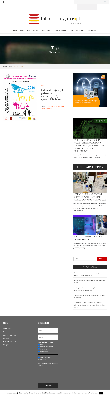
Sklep (42, 7)
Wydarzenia (42, 349)
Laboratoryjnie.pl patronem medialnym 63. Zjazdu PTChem (52, 94)
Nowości (41, 344)
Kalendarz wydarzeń (9, 341)
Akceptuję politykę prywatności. (44, 358)
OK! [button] (101, 393)
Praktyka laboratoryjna (63, 31)
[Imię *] (48, 330)
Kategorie (6, 345)
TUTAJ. (40, 365)
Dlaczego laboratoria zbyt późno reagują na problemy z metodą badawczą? (86, 274)
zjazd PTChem (48, 108)
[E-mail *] (48, 337)
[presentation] (45, 374)
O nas (5, 332)
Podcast (58, 7)
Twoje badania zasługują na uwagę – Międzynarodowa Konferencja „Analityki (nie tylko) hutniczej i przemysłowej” (88, 145)
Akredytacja (25, 31)
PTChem (50, 106)
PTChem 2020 (56, 106)
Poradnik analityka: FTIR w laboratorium (87, 238)
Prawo (35, 31)
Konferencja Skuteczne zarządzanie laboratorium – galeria (89, 282)
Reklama (6, 338)
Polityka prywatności (9, 335)
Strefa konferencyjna (86, 7)
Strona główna (21, 7)
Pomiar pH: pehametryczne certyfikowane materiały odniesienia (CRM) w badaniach (89, 197)
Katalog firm (70, 7)
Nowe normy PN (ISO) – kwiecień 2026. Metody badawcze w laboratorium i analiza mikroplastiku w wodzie (89, 305)
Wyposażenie (46, 31)
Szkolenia (80, 31)
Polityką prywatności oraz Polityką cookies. (86, 393)
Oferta (49, 7)
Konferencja (92, 31)
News (15, 31)
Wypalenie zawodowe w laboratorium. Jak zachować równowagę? (89, 296)
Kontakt (33, 7)
